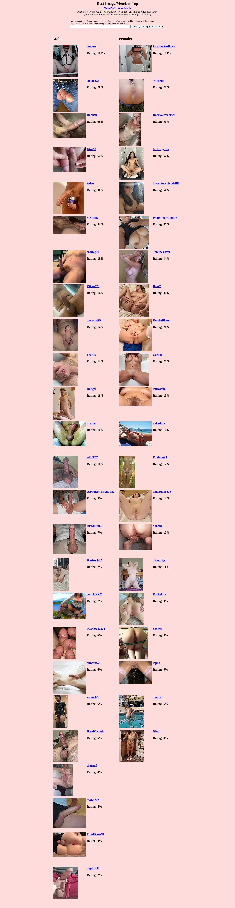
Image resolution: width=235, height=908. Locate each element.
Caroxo (157, 354)
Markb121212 (96, 628)
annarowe (93, 663)
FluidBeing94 (95, 834)
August (91, 46)
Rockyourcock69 (164, 115)
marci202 (93, 800)
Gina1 (157, 731)
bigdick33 (93, 868)
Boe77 (157, 286)
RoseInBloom (161, 320)
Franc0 (91, 354)
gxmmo (91, 423)
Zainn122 (93, 697)
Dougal (91, 389)
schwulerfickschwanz (100, 491)
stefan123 (93, 80)
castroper (93, 252)
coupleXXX (94, 594)
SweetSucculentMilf (166, 183)
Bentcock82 (94, 560)
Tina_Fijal (159, 560)
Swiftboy (92, 217)
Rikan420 (93, 286)
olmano (157, 526)
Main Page (110, 8)
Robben (92, 115)
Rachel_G (159, 594)
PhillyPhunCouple (165, 217)
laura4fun (159, 389)
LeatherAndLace (164, 46)
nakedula (159, 423)
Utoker (157, 628)
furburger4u (161, 149)
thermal (92, 765)
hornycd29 (94, 320)
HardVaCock (95, 731)
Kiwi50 (91, 149)
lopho (156, 663)
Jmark (157, 697)
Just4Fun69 (94, 526)
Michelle (158, 80)
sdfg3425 (92, 457)
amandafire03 (162, 491)
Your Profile (124, 8)
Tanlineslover (161, 252)
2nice (90, 183)
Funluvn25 (160, 457)
